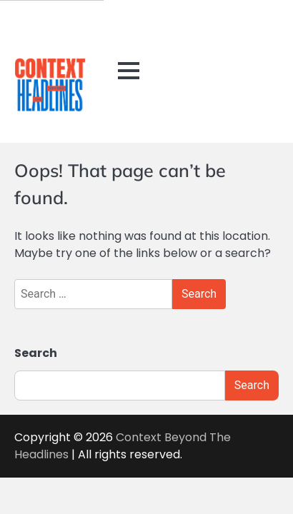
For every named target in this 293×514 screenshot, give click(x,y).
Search (35, 353)
